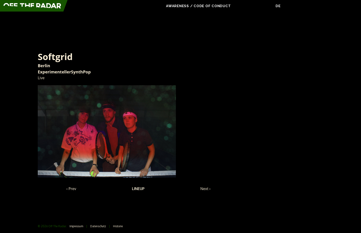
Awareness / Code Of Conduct (199, 6)
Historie (118, 226)
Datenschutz (98, 226)
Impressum (76, 226)
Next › (205, 188)
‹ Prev (71, 188)
